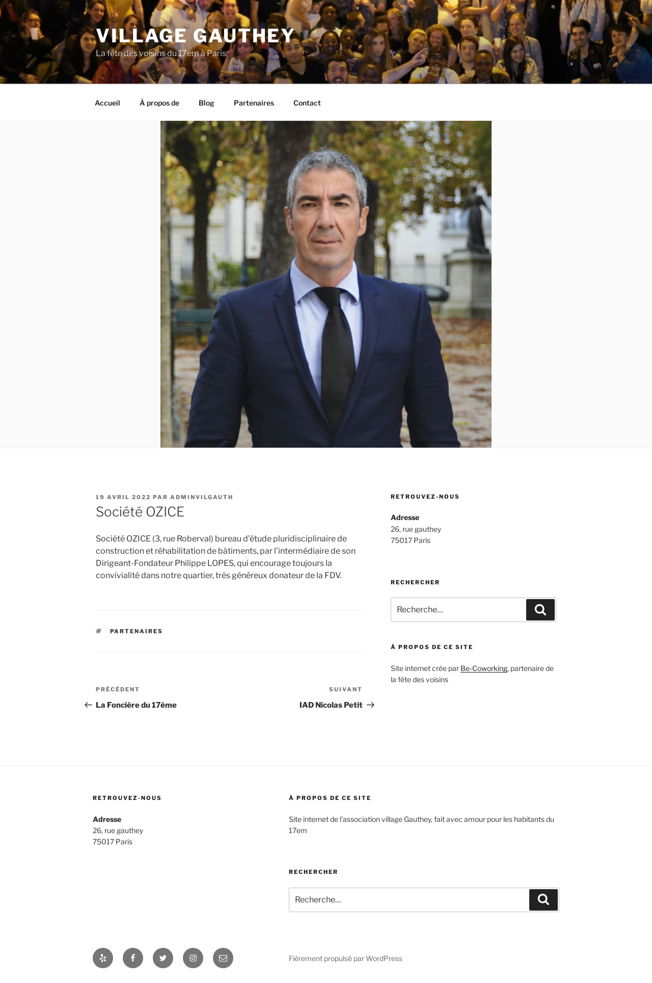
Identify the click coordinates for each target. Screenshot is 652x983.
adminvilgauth (201, 497)
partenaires (137, 631)
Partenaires (254, 102)
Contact (307, 102)
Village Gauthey (196, 35)
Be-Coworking (483, 668)
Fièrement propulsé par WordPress (345, 958)
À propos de (159, 102)
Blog (206, 102)
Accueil (107, 102)
